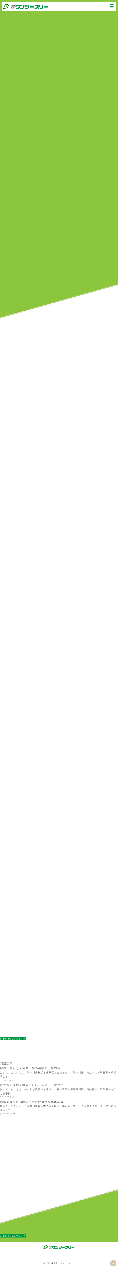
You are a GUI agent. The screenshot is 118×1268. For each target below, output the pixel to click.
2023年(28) (7, 1180)
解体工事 (5, 1130)
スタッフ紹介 (8, 1122)
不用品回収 (6, 1127)
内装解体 (5, 1159)
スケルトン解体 (9, 1163)
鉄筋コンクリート (11, 1155)
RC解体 (4, 1151)
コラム (4, 26)
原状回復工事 (8, 1167)
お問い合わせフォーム (13, 1038)
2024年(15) (7, 1176)
